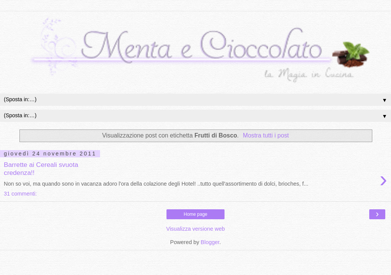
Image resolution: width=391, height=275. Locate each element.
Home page (195, 214)
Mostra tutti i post (266, 135)
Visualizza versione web (195, 229)
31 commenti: (20, 194)
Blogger (210, 242)
